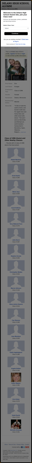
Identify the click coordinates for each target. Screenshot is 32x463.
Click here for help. (21, 44)
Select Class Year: (8, 25)
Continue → (16, 33)
